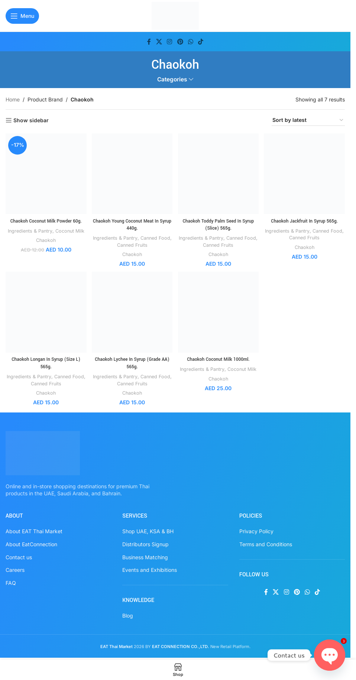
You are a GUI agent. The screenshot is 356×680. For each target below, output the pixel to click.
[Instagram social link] (170, 41)
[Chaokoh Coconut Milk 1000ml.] (218, 312)
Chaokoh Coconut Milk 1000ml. (218, 358)
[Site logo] (175, 15)
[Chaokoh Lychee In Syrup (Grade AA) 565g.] (131, 312)
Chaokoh (45, 245)
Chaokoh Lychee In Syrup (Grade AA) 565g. (131, 362)
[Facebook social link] (149, 41)
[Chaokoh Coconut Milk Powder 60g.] (45, 173)
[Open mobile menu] (22, 16)
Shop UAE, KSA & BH (148, 530)
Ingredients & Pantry (33, 229)
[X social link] (158, 41)
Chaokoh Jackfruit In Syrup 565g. (305, 219)
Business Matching (145, 556)
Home (13, 99)
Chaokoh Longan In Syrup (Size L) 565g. (45, 362)
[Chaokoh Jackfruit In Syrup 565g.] (305, 173)
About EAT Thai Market (34, 530)
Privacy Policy (256, 530)
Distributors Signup (145, 543)
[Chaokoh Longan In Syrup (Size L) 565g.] (45, 312)
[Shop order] (308, 120)
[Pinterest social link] (180, 41)
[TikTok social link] (200, 41)
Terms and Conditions (265, 543)
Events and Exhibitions (149, 569)
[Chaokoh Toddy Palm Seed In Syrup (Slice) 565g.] (218, 173)
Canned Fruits (139, 243)
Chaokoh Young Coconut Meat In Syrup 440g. (131, 223)
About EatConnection (31, 543)
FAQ (11, 582)
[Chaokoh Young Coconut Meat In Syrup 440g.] (131, 173)
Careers (15, 569)
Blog (127, 614)
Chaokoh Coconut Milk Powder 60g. (45, 219)
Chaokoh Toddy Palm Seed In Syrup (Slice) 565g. (218, 223)
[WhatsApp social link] (190, 41)
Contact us (19, 556)
